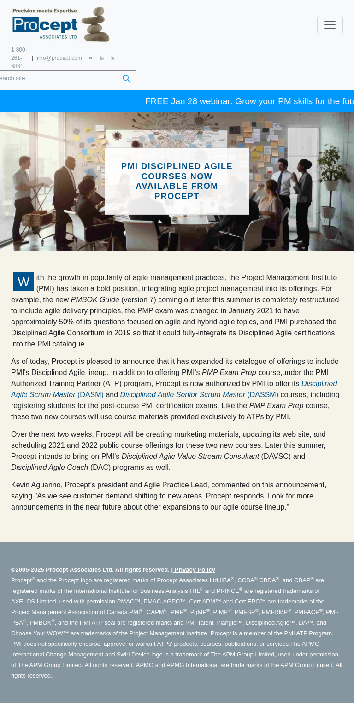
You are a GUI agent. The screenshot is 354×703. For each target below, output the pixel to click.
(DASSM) (200, 394)
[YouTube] (91, 58)
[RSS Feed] (112, 57)
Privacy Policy (195, 569)
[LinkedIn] (101, 57)
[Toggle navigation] (330, 25)
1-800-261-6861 (19, 58)
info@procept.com (59, 58)
